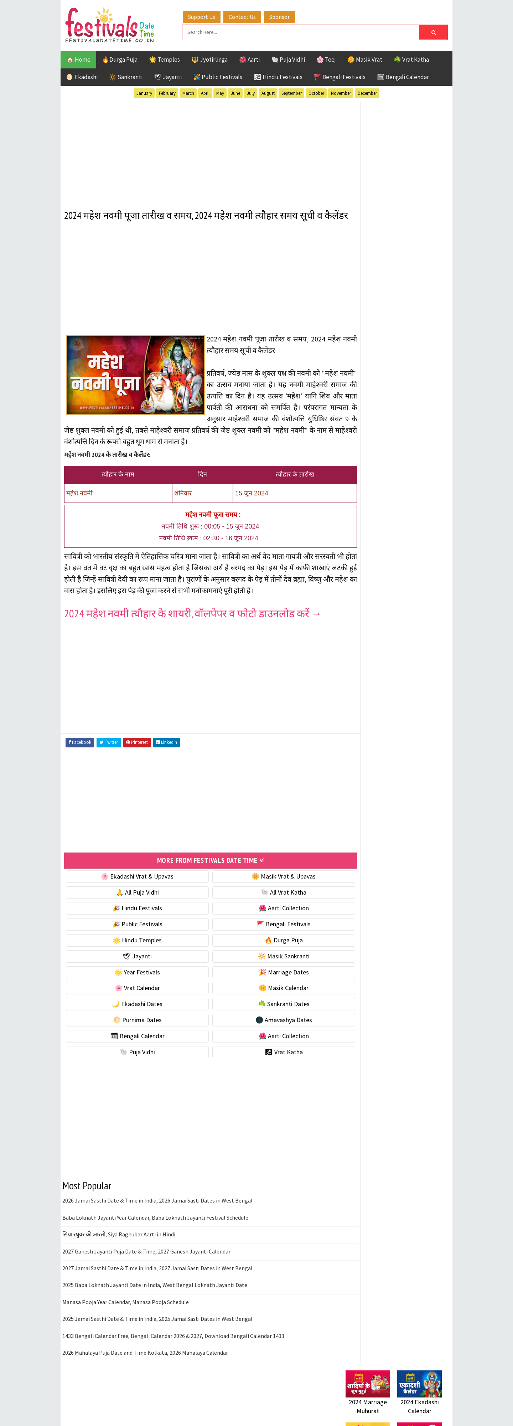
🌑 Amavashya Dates (264, 1043)
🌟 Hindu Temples (130, 963)
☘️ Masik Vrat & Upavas (376, 444)
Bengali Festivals (370, 718)
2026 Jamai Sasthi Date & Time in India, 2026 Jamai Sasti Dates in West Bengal (157, 1223)
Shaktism (395, 768)
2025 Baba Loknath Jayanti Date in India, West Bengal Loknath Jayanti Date (154, 1308)
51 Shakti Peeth (367, 706)
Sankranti (360, 768)
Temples (378, 781)
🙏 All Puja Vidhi (130, 915)
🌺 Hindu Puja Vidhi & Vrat (379, 474)
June (235, 92)
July (251, 92)
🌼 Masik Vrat (364, 58)
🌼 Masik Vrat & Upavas (264, 899)
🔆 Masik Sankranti (264, 979)
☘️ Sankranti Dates (264, 1027)
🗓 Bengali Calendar (403, 76)
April (205, 92)
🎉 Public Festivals (217, 76)
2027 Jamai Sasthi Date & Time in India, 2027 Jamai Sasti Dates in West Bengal (157, 1290)
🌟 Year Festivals (131, 995)
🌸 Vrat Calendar (131, 1011)
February (167, 92)
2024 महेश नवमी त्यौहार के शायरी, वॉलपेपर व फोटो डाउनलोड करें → (193, 637)
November (341, 92)
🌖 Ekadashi (82, 76)
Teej (352, 781)
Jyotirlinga (362, 743)
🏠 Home (78, 58)
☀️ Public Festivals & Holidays (384, 489)
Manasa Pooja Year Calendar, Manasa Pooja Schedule (125, 1324)
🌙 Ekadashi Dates (130, 1027)
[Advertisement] (198, 149)
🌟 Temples (164, 58)
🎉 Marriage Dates (264, 995)
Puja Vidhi (412, 756)
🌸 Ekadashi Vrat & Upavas (130, 899)
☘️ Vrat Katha (411, 58)
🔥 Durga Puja (264, 963)
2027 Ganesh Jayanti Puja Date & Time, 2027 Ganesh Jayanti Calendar (146, 1274)
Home (350, 929)
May (220, 92)
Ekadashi (415, 718)
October (316, 92)
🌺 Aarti (249, 58)
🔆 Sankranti (125, 76)
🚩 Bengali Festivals (340, 76)
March (188, 92)
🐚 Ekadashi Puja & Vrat (376, 429)
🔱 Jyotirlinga (209, 58)
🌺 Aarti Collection (264, 931)
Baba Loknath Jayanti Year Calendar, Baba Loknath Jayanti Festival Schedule (155, 1240)
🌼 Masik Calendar (264, 1011)
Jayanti (408, 731)
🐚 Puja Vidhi (288, 58)
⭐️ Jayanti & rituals (370, 459)
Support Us (208, 15)
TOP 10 (425, 768)
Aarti (404, 706)
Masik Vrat (401, 743)
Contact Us (249, 15)
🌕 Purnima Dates (131, 1043)
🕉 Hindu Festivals (278, 76)
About (350, 941)
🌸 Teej (326, 58)
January (144, 92)
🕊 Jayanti (168, 76)
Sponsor (286, 15)
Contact (352, 953)
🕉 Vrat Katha (264, 1075)
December (367, 92)
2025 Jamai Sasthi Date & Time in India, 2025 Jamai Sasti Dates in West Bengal (157, 1341)
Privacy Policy (360, 977)
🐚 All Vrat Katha (264, 915)
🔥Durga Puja (120, 58)
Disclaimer (356, 965)
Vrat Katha (413, 781)
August (268, 92)
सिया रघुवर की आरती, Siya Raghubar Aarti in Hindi (118, 1257)
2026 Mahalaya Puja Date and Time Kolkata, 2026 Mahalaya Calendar (145, 1375)
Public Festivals (368, 756)
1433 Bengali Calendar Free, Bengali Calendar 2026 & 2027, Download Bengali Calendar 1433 (173, 1358)
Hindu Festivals (367, 731)
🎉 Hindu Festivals (131, 931)
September (291, 92)
